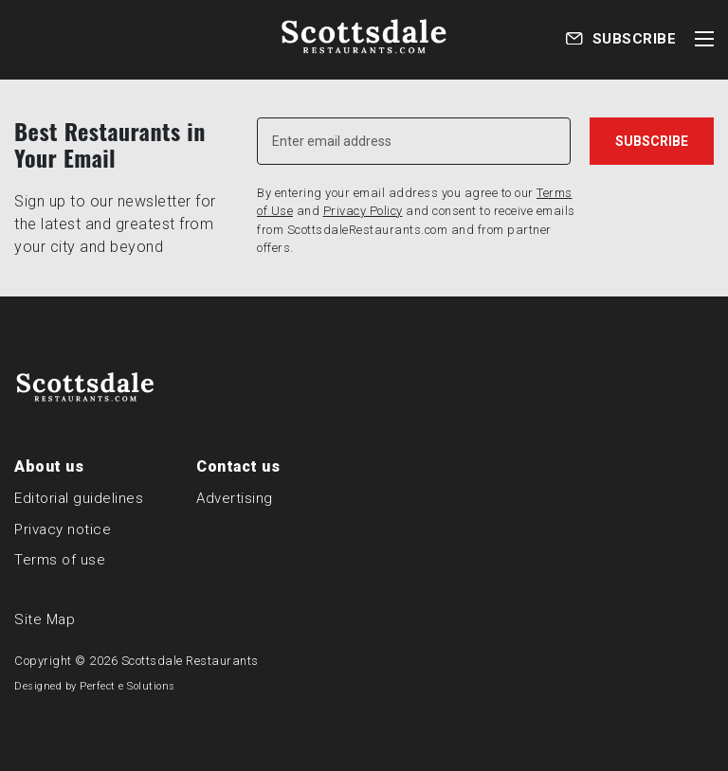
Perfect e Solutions (127, 686)
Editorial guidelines (78, 498)
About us (48, 466)
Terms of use (59, 559)
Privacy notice (62, 529)
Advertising (234, 498)
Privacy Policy (363, 211)
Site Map (44, 619)
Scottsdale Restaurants (190, 661)
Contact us (238, 466)
